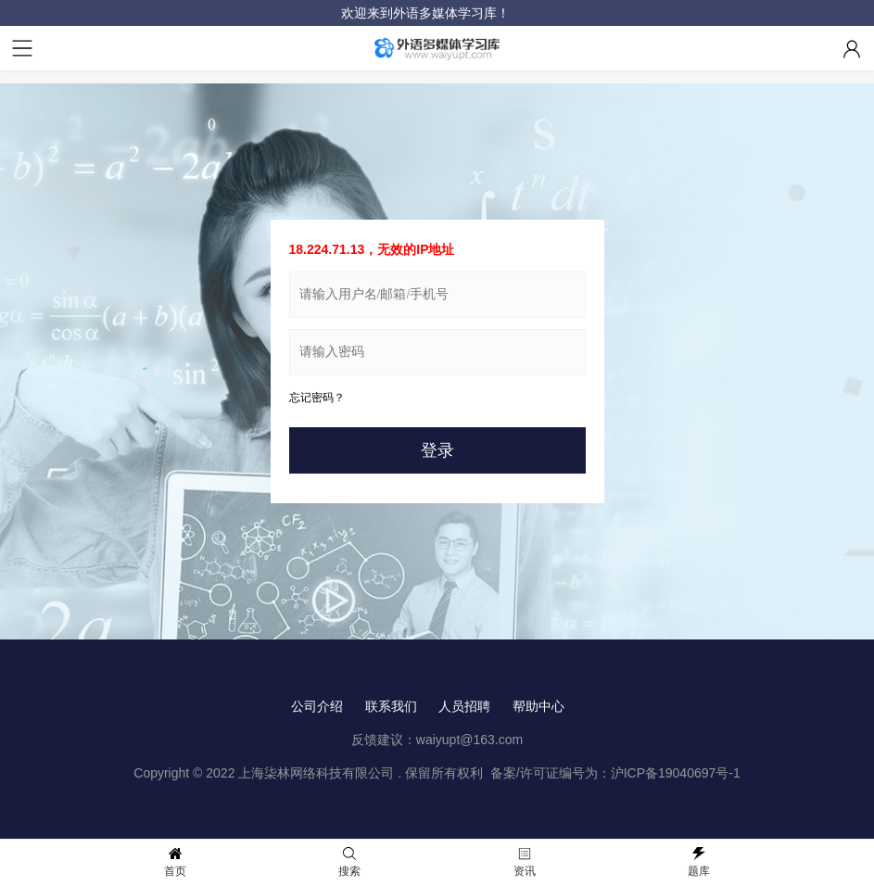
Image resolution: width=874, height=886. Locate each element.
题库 (699, 862)
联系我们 (391, 706)
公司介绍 (317, 706)
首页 (175, 862)
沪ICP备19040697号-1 (676, 773)
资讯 (524, 862)
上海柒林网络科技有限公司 (316, 773)
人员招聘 (464, 706)
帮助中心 (538, 706)
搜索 (349, 862)
